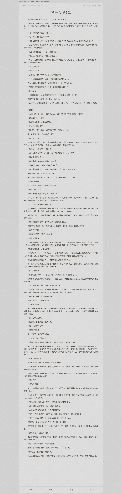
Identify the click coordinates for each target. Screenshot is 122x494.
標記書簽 (85, 5)
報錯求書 (94, 5)
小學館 (32, 1)
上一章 (29, 490)
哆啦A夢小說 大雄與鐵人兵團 (42, 1)
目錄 (50, 490)
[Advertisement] (61, 470)
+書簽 (71, 490)
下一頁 (92, 490)
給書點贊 (89, 5)
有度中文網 (26, 1)
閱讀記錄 (99, 5)
